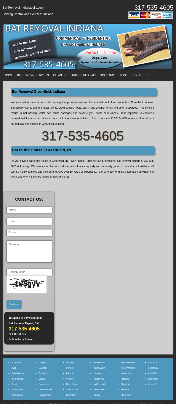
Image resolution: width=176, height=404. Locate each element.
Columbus (44, 384)
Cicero (42, 379)
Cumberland (45, 395)
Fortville (70, 379)
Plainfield (125, 384)
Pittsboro (125, 379)
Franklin (70, 373)
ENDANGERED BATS (83, 75)
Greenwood (99, 362)
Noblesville (126, 373)
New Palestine (128, 362)
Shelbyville (126, 395)
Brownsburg (17, 395)
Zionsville (152, 384)
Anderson (16, 362)
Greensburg (72, 384)
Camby (42, 362)
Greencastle (72, 389)
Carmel (42, 368)
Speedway (153, 368)
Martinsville (98, 379)
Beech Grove (17, 373)
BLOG (123, 75)
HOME (9, 75)
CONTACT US (139, 75)
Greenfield (71, 395)
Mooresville (98, 389)
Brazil (14, 384)
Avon (13, 368)
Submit (14, 304)
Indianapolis (99, 368)
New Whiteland (128, 368)
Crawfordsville (46, 389)
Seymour (125, 389)
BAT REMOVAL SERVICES (33, 75)
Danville (70, 362)
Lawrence (98, 373)
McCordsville (99, 384)
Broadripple (16, 389)
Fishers (69, 368)
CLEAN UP (59, 75)
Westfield (152, 373)
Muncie (96, 395)
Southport (152, 362)
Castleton (43, 373)
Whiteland (153, 379)
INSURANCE (108, 75)
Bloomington (17, 379)
